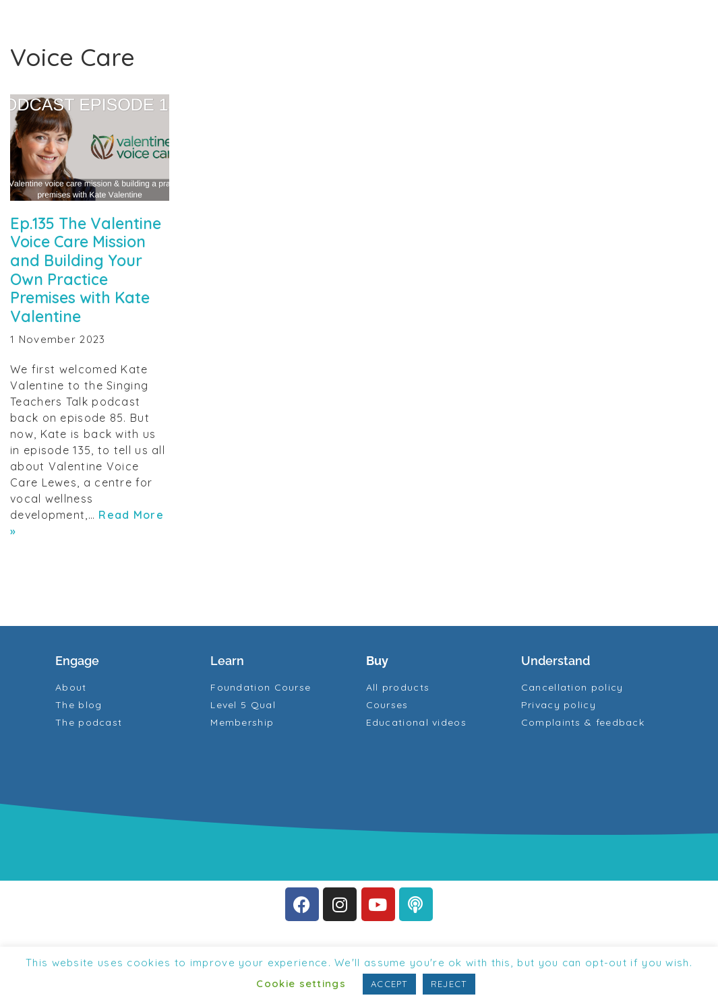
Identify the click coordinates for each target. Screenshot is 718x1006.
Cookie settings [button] (301, 983)
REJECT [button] (449, 983)
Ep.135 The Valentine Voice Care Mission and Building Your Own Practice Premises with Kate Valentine (85, 270)
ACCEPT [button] (389, 983)
